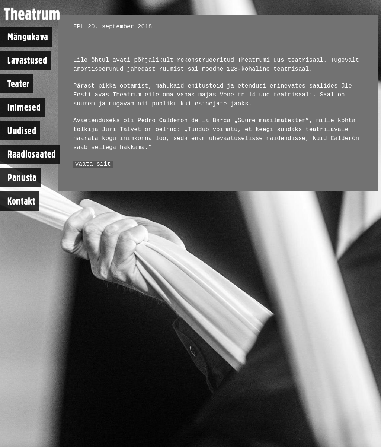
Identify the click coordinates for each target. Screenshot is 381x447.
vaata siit (93, 164)
